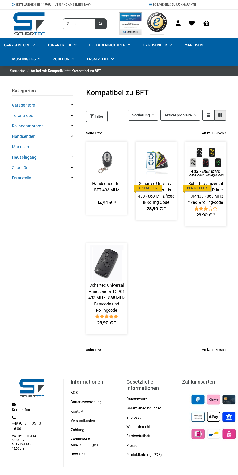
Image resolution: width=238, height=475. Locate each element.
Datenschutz (136, 399)
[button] (178, 23)
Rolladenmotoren (28, 125)
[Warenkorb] (208, 23)
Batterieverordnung (86, 402)
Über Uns (78, 454)
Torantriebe (22, 115)
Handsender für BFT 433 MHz (106, 186)
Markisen (20, 146)
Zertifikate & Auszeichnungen (84, 442)
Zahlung (77, 430)
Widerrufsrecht (138, 427)
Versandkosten (83, 420)
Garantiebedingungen (144, 408)
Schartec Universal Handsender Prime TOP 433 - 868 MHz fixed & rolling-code (205, 193)
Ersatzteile (21, 178)
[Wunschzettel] (192, 23)
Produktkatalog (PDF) (144, 455)
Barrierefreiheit (138, 436)
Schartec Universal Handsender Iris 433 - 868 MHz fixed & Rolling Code (156, 193)
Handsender (23, 136)
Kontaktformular (25, 410)
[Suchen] (79, 23)
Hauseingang (24, 157)
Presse (131, 445)
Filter (96, 116)
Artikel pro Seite (178, 115)
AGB (74, 392)
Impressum (135, 417)
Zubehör (19, 167)
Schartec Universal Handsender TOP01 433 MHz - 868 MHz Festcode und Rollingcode (106, 298)
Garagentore (23, 105)
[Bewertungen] (205, 208)
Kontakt (77, 411)
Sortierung (141, 115)
